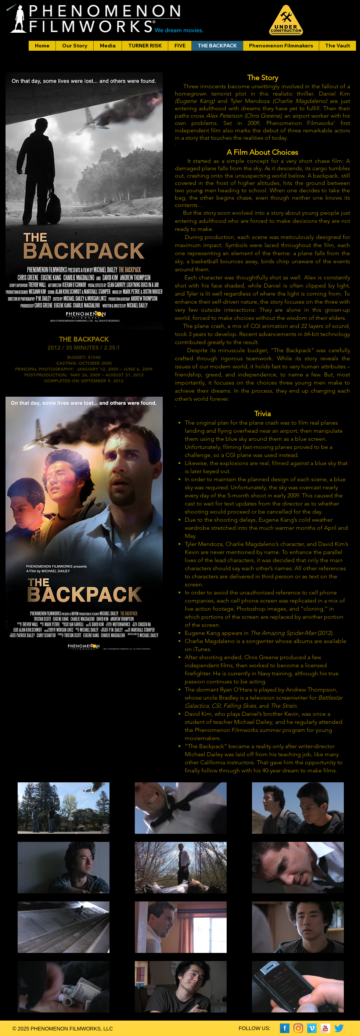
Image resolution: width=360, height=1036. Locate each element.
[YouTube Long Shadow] (325, 1028)
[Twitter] (339, 1028)
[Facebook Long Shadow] (284, 1028)
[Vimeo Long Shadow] (312, 1028)
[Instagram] (298, 1028)
